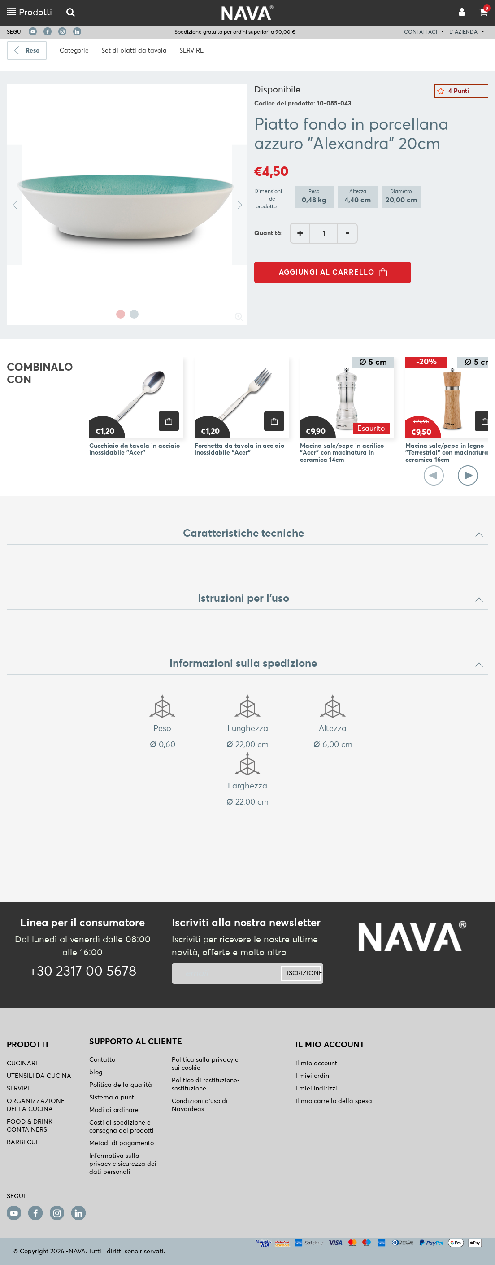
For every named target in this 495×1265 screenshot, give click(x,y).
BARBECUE (23, 1142)
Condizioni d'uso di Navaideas (200, 1105)
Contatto (102, 1060)
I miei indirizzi (316, 1089)
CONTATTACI (420, 32)
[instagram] (62, 31)
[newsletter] (221, 973)
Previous (14, 204)
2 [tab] (134, 314)
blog (95, 1072)
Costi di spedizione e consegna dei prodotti (121, 1127)
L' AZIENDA (463, 32)
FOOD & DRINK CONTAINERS (29, 1126)
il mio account (316, 1063)
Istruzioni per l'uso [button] (341, 598)
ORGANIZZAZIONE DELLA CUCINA (36, 1105)
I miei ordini (313, 1076)
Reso (32, 51)
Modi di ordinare (114, 1110)
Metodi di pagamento (121, 1143)
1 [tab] (120, 314)
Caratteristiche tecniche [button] (333, 533)
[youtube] (32, 31)
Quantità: (268, 233)
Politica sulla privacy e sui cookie (205, 1064)
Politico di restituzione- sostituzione (206, 1084)
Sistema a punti (112, 1097)
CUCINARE (23, 1063)
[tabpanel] (127, 204)
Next (240, 204)
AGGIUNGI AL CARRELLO (335, 272)
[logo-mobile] (70, 13)
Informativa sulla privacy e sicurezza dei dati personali (122, 1164)
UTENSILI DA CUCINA (39, 1076)
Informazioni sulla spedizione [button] (326, 663)
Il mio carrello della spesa (333, 1101)
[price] (169, 421)
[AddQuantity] (323, 233)
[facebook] (47, 31)
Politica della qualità (120, 1085)
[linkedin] (77, 31)
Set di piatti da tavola (134, 51)
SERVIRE (191, 51)
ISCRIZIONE (304, 973)
